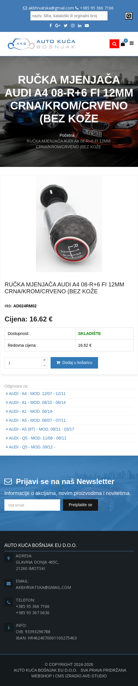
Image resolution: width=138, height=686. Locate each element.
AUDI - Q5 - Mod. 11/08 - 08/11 (36, 438)
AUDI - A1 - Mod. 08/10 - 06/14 (36, 402)
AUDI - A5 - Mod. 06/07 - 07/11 (36, 420)
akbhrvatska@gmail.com (51, 8)
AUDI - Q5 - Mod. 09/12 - (30, 447)
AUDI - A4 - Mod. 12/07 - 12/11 (36, 393)
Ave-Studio (95, 676)
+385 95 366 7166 (97, 8)
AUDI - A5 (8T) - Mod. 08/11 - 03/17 (40, 429)
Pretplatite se (80, 504)
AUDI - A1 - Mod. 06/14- (29, 411)
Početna (67, 135)
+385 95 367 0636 (32, 612)
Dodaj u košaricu (74, 362)
